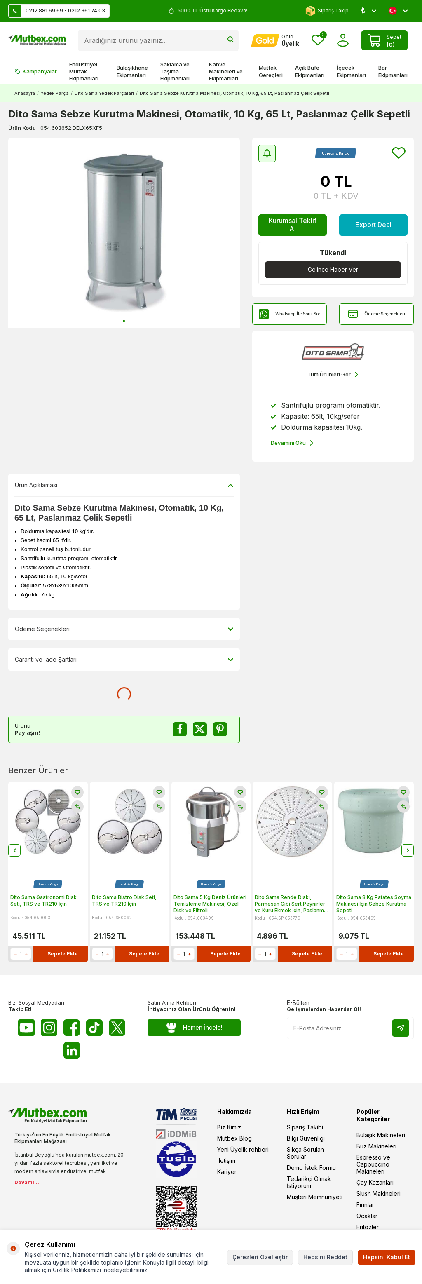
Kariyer (227, 1171)
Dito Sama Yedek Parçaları (104, 93)
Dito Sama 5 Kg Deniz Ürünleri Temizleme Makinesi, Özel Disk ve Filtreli (209, 903)
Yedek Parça (55, 93)
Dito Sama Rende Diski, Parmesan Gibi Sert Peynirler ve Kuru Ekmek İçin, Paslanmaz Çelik (292, 904)
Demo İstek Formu (311, 1167)
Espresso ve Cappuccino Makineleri (373, 1164)
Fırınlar (365, 1204)
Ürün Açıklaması (124, 485)
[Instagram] (49, 1027)
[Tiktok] (94, 1027)
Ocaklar (366, 1215)
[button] (124, 321)
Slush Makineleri (378, 1193)
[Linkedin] (71, 1050)
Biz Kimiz (229, 1127)
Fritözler (367, 1226)
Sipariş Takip (327, 11)
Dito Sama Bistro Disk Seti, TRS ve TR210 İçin (124, 900)
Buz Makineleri (376, 1146)
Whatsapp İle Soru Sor (289, 314)
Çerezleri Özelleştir (260, 1257)
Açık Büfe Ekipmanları (309, 71)
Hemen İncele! (194, 1028)
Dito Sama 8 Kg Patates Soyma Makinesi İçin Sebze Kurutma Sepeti (373, 903)
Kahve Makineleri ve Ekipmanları (226, 71)
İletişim (226, 1160)
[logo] (37, 40)
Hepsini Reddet (325, 1257)
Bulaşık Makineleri (380, 1134)
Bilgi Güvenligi (306, 1138)
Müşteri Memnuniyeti (314, 1196)
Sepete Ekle (62, 954)
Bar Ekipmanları (393, 71)
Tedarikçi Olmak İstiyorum (309, 1182)
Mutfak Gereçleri (271, 71)
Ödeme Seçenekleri (376, 314)
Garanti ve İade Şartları (124, 659)
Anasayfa (24, 93)
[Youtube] (26, 1027)
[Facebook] (71, 1027)
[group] (124, 233)
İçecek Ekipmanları (351, 71)
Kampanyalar (35, 71)
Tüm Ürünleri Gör (332, 374)
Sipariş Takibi (305, 1127)
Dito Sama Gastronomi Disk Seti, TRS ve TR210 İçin (43, 900)
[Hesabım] (275, 40)
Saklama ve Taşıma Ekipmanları (175, 71)
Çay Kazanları (375, 1182)
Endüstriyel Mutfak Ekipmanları (83, 71)
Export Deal (373, 225)
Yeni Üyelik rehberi (243, 1149)
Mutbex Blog (234, 1138)
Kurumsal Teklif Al (292, 224)
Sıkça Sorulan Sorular (305, 1153)
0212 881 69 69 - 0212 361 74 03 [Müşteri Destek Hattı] (57, 11)
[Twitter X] (117, 1027)
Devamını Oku (292, 443)
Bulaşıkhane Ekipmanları (132, 71)
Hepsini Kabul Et (386, 1257)
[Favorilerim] (318, 40)
